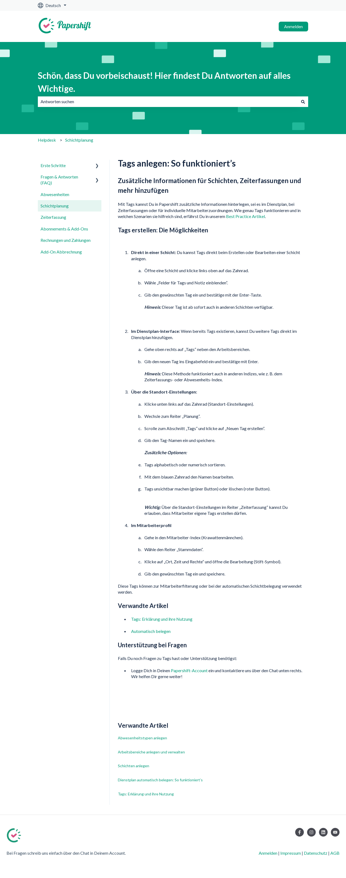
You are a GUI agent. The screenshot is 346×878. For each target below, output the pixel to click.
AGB (335, 853)
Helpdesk (47, 139)
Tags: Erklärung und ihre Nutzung (161, 619)
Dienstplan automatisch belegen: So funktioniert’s (160, 780)
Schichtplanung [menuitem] (55, 205)
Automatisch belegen (151, 631)
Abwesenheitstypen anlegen (142, 738)
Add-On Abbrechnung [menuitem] (61, 251)
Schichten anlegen (133, 765)
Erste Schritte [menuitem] (53, 165)
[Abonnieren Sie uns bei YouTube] (335, 832)
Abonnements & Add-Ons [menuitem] (64, 228)
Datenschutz (315, 853)
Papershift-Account (189, 670)
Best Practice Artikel (245, 216)
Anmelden (293, 26)
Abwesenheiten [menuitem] (55, 194)
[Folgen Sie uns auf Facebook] (299, 832)
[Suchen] (303, 101)
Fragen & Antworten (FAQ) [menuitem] (59, 179)
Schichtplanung (79, 139)
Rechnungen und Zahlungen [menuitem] (66, 240)
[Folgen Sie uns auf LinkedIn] (323, 832)
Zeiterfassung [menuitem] (53, 217)
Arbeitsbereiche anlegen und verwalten (151, 752)
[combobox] (168, 101)
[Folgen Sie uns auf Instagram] (311, 832)
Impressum (290, 853)
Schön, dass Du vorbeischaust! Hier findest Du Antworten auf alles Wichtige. (164, 82)
